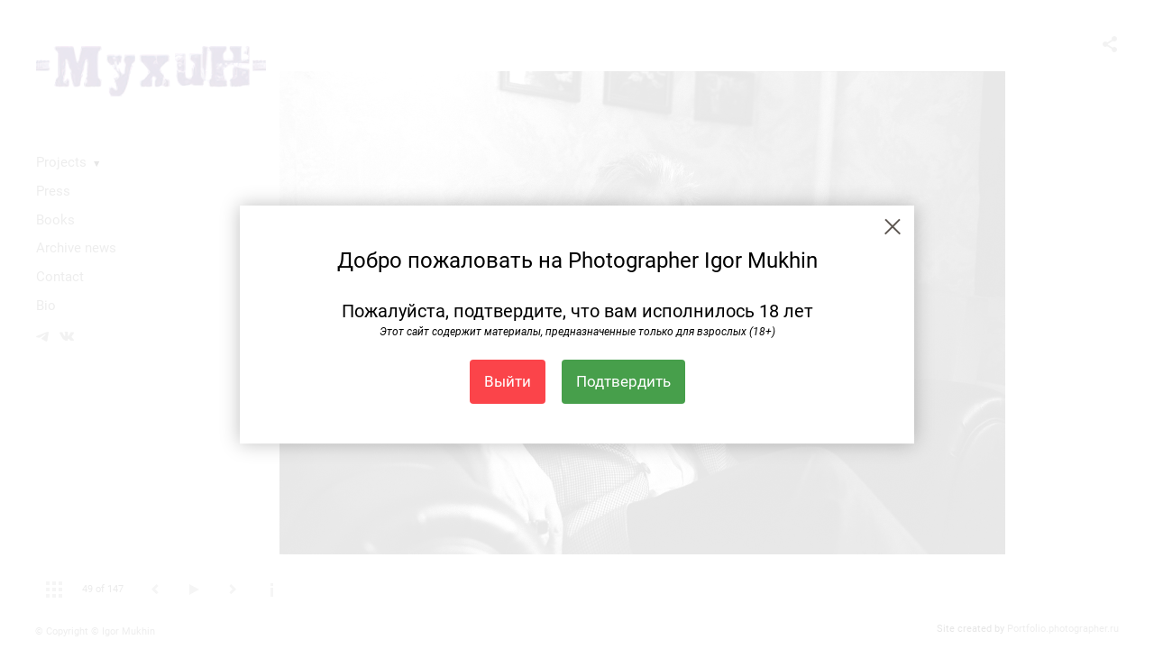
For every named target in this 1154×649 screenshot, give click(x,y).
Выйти (507, 381)
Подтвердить (623, 381)
